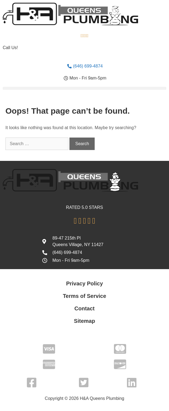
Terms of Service (84, 296)
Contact (84, 308)
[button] (84, 88)
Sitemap (84, 321)
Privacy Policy (84, 283)
